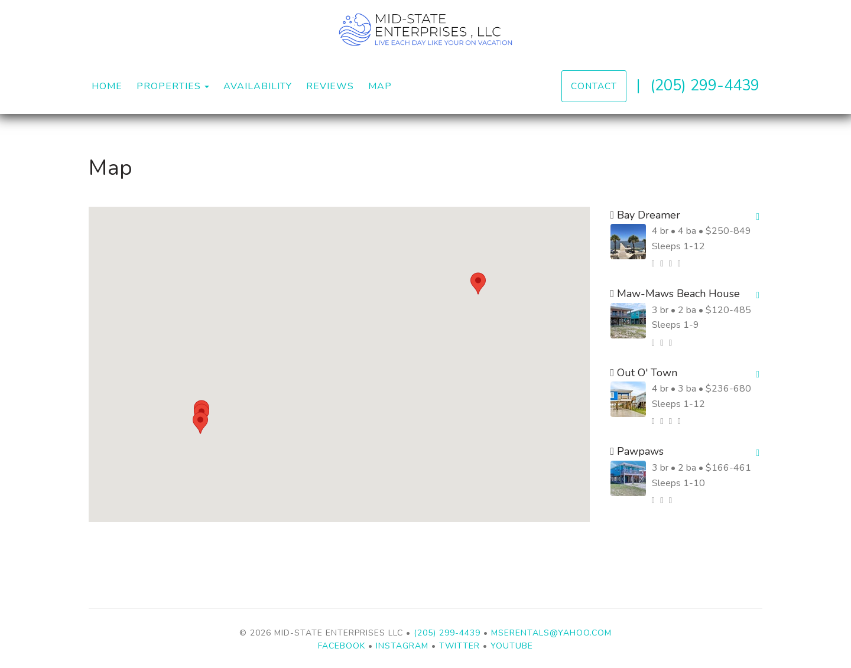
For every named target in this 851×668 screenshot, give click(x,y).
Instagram (402, 645)
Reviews (330, 86)
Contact (594, 86)
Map (380, 86)
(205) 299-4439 (704, 85)
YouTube (512, 645)
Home (107, 86)
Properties (169, 86)
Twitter (459, 645)
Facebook (341, 645)
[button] (478, 283)
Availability (257, 86)
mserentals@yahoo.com (551, 632)
